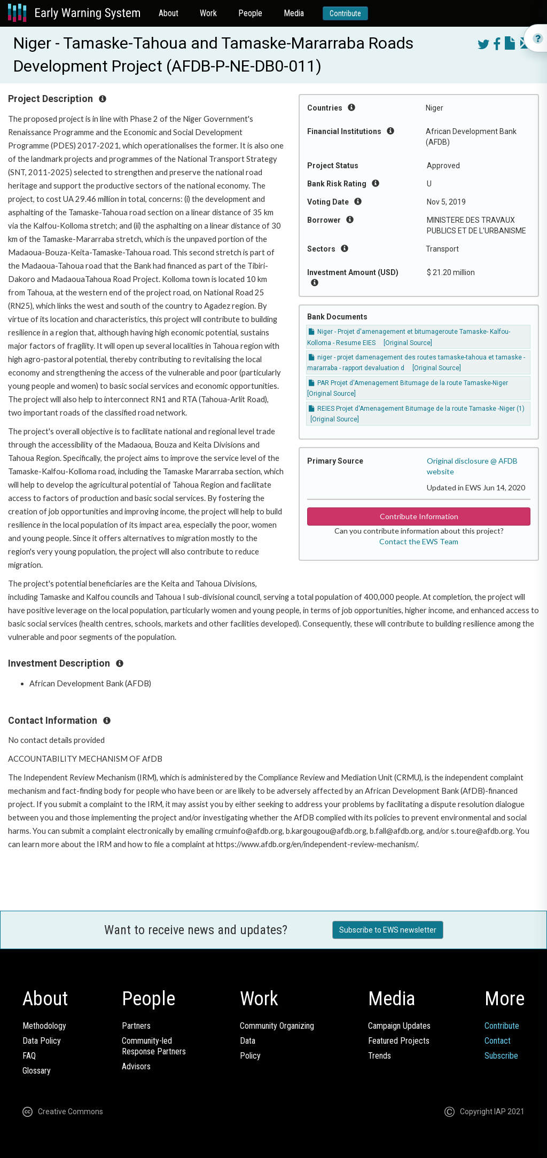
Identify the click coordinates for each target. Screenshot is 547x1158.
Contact (498, 1041)
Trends (379, 1056)
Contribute (345, 13)
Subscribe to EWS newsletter (387, 930)
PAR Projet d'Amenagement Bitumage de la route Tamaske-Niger (408, 383)
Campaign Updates (399, 1026)
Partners (136, 1026)
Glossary (36, 1071)
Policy (250, 1056)
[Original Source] (408, 343)
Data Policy (41, 1041)
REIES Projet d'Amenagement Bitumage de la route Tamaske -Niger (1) (417, 408)
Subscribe (501, 1056)
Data (247, 1041)
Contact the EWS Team (418, 541)
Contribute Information (419, 516)
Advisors (136, 1066)
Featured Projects (398, 1041)
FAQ (29, 1056)
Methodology (44, 1026)
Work (208, 13)
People (250, 13)
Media (294, 13)
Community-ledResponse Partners (154, 1046)
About (168, 13)
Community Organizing (277, 1026)
